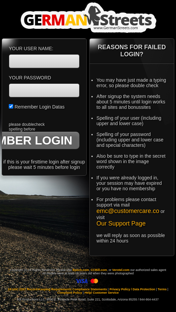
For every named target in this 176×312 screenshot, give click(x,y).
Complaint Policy (69, 292)
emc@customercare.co (127, 211)
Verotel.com (121, 270)
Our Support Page (121, 223)
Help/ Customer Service (102, 292)
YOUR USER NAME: (31, 48)
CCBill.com (99, 270)
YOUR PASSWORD (30, 77)
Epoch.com (80, 270)
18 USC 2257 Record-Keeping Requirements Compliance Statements (57, 289)
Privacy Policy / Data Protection (132, 289)
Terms (162, 289)
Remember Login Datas (37, 107)
